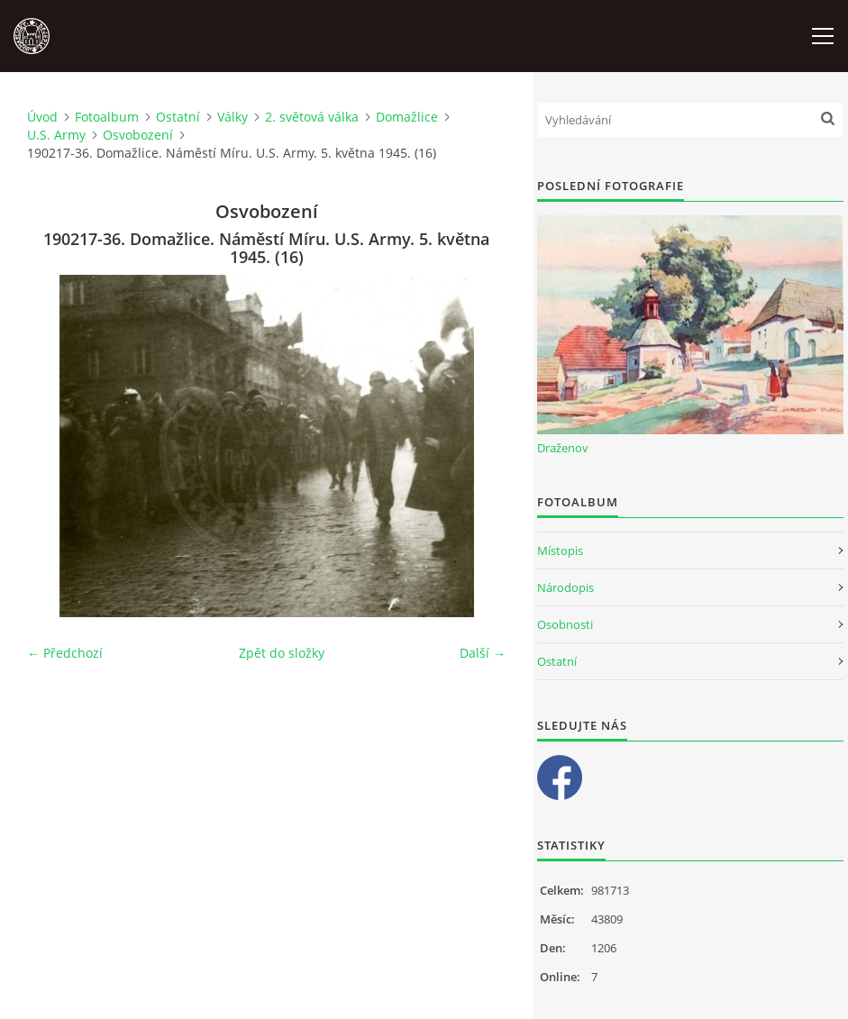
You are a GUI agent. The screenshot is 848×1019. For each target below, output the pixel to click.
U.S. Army (56, 134)
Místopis (560, 550)
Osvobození (138, 134)
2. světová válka (312, 116)
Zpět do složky (281, 652)
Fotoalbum (107, 116)
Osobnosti (565, 624)
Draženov (562, 448)
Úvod (42, 116)
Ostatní (178, 116)
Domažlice (407, 116)
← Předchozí (65, 652)
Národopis (565, 587)
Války (232, 116)
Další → (483, 652)
